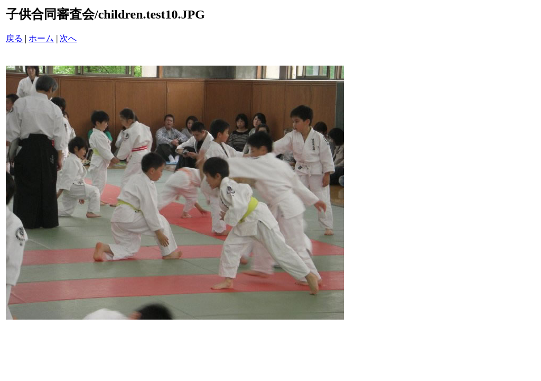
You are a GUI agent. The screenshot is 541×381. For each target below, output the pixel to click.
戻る (14, 38)
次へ (68, 38)
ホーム (41, 38)
